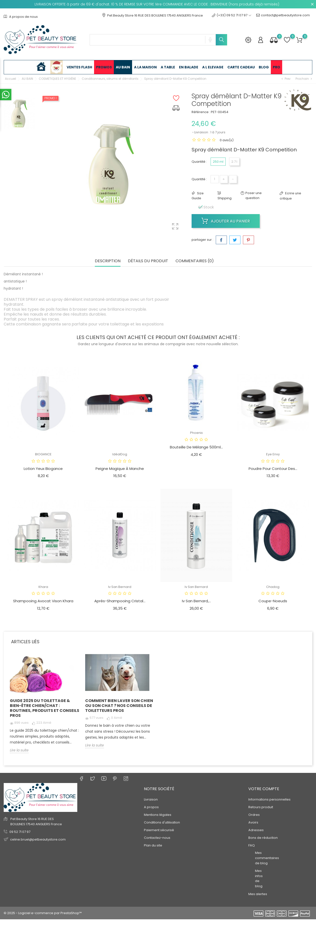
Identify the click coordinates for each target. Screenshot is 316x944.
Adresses (256, 830)
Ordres (254, 814)
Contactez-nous (157, 837)
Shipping (224, 198)
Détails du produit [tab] (148, 261)
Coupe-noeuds (272, 600)
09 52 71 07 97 (19, 831)
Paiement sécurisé (159, 830)
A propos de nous (21, 16)
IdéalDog (119, 454)
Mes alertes (257, 894)
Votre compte (263, 789)
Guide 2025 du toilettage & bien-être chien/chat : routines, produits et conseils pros (44, 708)
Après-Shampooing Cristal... (119, 600)
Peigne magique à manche (120, 468)
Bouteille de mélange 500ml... (196, 447)
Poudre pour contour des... (273, 468)
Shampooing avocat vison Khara (43, 600)
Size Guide (198, 196)
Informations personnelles (269, 799)
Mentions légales (157, 814)
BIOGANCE (43, 454)
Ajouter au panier (225, 221)
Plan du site (153, 845)
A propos (151, 807)
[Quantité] (215, 179)
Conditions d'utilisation (162, 822)
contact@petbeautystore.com (283, 15)
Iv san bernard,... (196, 600)
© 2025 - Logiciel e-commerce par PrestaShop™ (43, 913)
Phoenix (196, 432)
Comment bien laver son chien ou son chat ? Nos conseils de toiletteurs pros (119, 705)
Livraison (151, 799)
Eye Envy (273, 454)
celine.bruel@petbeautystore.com (38, 839)
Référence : (201, 112)
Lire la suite (19, 750)
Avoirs (253, 822)
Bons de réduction (263, 837)
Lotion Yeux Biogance (43, 468)
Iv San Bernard (119, 586)
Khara (43, 586)
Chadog (272, 586)
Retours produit (260, 807)
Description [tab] (107, 261)
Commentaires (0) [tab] (195, 261)
